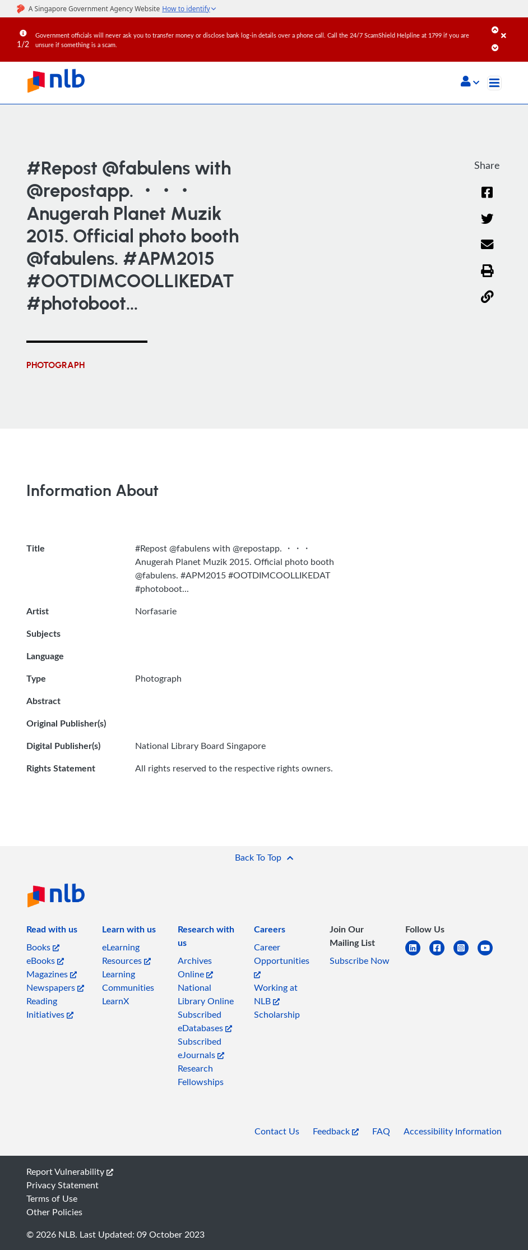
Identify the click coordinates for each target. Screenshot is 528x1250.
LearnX (115, 1001)
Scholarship (277, 1014)
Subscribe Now (360, 960)
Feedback (336, 1131)
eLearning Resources (126, 954)
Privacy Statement (62, 1185)
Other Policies (54, 1212)
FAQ (381, 1131)
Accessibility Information (453, 1131)
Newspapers (55, 987)
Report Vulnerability (69, 1171)
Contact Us (276, 1131)
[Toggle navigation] (494, 83)
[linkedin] (417, 954)
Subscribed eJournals (201, 1048)
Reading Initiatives (49, 1008)
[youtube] (490, 954)
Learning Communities (128, 981)
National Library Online (206, 994)
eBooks (45, 960)
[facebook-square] (441, 954)
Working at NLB (276, 994)
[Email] (487, 251)
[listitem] (51, 931)
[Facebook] (487, 199)
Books (42, 947)
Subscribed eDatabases (205, 1021)
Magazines (51, 974)
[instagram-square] (465, 954)
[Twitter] (487, 226)
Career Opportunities (281, 959)
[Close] (512, 27)
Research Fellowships (201, 1075)
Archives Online (195, 967)
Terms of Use (51, 1198)
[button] (470, 82)
